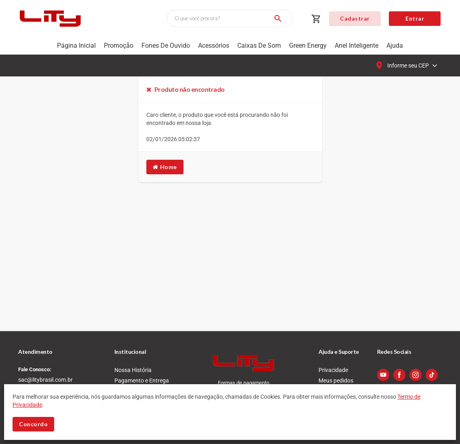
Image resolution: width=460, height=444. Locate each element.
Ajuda (394, 45)
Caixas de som (259, 45)
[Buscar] (278, 18)
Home (165, 166)
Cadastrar (355, 18)
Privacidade (333, 370)
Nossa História (133, 370)
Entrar (414, 18)
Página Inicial (76, 45)
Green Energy (308, 45)
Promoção (118, 45)
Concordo (33, 424)
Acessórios (213, 45)
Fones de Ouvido (165, 45)
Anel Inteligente (356, 45)
